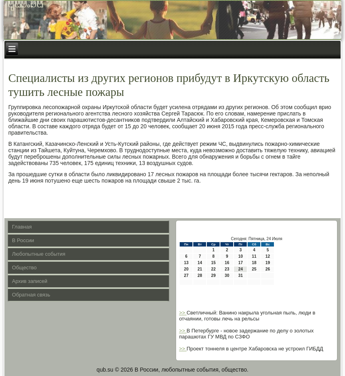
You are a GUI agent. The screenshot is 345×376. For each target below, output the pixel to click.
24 (240, 269)
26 (268, 269)
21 (200, 269)
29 (213, 275)
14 (200, 263)
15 (213, 263)
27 (186, 275)
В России (23, 240)
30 (227, 275)
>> (182, 313)
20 (186, 269)
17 (240, 263)
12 (268, 256)
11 (254, 256)
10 (240, 256)
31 (240, 275)
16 (227, 263)
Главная (22, 227)
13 (186, 263)
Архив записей (30, 281)
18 (254, 263)
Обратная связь (31, 295)
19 (268, 263)
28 (200, 275)
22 (213, 269)
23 (227, 269)
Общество (24, 268)
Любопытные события (38, 254)
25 (254, 269)
